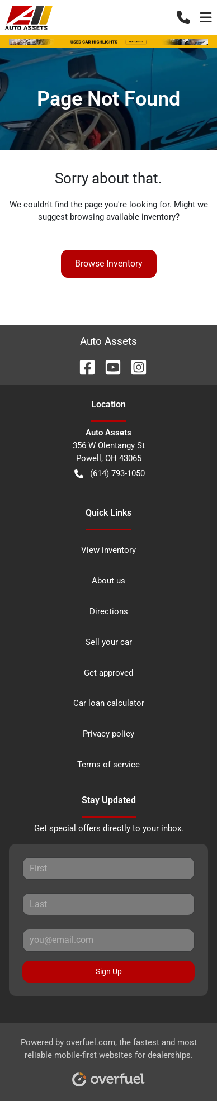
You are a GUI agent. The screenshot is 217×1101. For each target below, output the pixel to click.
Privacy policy (108, 734)
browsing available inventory (123, 217)
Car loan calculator (108, 703)
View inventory (108, 550)
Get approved (108, 673)
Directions (108, 611)
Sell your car (109, 642)
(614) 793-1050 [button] (109, 473)
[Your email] (108, 940)
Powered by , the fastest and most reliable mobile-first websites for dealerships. (109, 1058)
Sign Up (109, 971)
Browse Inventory (109, 263)
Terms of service (108, 765)
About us (108, 581)
